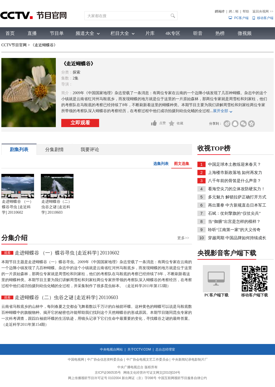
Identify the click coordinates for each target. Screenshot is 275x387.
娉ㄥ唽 (234, 11)
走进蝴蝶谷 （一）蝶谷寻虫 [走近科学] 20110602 (17, 206)
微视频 (245, 33)
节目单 (57, 33)
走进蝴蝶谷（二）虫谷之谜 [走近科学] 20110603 (56, 206)
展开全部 (220, 111)
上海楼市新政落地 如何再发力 (235, 172)
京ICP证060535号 (108, 372)
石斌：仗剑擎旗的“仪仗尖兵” (234, 213)
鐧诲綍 (220, 11)
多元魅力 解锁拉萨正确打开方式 (237, 197)
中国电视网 (76, 359)
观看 (7, 253)
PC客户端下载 (216, 295)
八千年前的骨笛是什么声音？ (234, 181)
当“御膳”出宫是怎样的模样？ (234, 221)
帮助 (246, 11)
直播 (32, 33)
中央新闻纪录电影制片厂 (190, 359)
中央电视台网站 (111, 349)
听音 (198, 33)
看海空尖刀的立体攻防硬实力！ (236, 189)
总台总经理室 (165, 349)
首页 (10, 33)
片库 (150, 33)
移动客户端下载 (254, 295)
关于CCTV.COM (139, 349)
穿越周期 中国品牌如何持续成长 (237, 238)
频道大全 (85, 33)
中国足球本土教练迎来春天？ (234, 164)
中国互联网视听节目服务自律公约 (182, 378)
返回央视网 (262, 11)
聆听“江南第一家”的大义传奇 (234, 230)
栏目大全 (120, 33)
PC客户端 (241, 18)
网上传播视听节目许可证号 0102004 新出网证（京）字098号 (112, 378)
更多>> (183, 238)
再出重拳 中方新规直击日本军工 (237, 205)
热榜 (220, 33)
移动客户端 (265, 18)
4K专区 (173, 33)
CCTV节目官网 (14, 45)
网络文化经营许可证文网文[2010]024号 (151, 372)
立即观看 (80, 122)
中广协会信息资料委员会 (105, 359)
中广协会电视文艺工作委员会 (147, 359)
